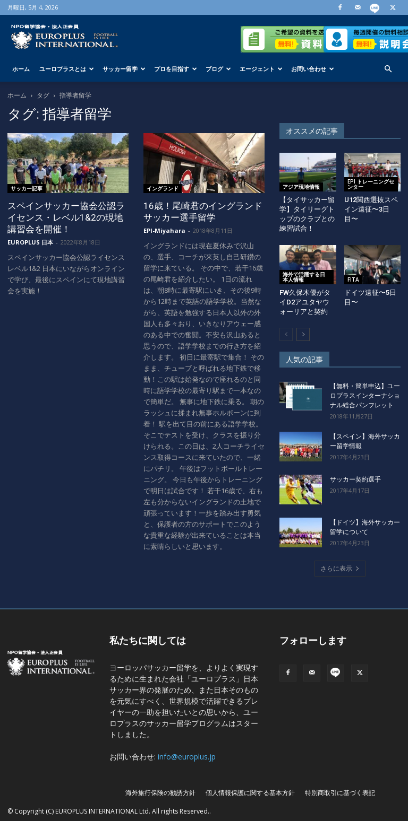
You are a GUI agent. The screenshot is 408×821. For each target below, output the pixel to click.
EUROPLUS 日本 (30, 242)
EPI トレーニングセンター (370, 184)
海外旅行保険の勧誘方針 (160, 792)
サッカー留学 (124, 69)
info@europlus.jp (187, 757)
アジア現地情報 (301, 186)
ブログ (218, 69)
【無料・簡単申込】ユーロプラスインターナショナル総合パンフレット (365, 395)
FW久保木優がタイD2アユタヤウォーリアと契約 (304, 302)
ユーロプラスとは (66, 69)
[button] (388, 69)
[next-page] (303, 334)
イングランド (162, 188)
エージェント (261, 69)
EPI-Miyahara (164, 230)
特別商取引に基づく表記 (340, 792)
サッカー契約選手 (355, 479)
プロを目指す (175, 69)
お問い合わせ (312, 69)
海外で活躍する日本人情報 (304, 276)
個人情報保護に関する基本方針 (250, 792)
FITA (353, 279)
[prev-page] (286, 334)
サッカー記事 (26, 188)
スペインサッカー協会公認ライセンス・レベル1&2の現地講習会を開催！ (66, 217)
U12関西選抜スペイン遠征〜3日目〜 (371, 209)
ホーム (21, 69)
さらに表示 (340, 568)
